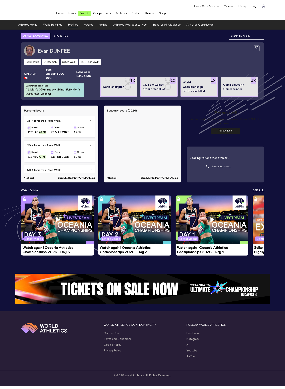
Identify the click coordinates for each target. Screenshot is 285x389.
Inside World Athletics (206, 6)
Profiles (73, 27)
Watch (85, 15)
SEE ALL (258, 193)
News (72, 14)
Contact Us (111, 335)
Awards (88, 27)
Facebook (192, 335)
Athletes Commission (200, 27)
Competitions (102, 14)
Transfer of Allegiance (166, 27)
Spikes (103, 27)
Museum (228, 6)
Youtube (191, 353)
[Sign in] (263, 6)
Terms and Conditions (118, 341)
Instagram (192, 341)
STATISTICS (61, 38)
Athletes (121, 14)
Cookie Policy (112, 347)
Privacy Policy (112, 353)
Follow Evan (225, 133)
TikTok (190, 359)
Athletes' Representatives (130, 27)
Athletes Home (27, 27)
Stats (135, 14)
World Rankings (52, 27)
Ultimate (149, 14)
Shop (162, 14)
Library (242, 6)
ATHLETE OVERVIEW (35, 38)
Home (60, 14)
